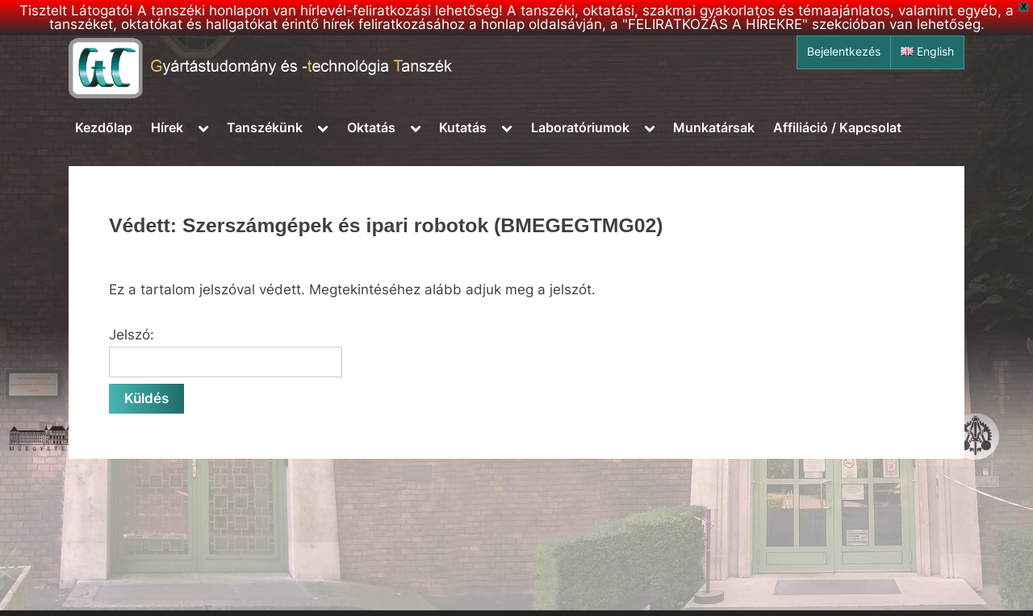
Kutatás (463, 127)
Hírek (167, 127)
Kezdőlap (103, 127)
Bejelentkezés (843, 51)
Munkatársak (714, 127)
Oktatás (371, 127)
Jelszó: (225, 352)
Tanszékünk (265, 127)
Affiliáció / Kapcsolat (837, 127)
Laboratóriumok (580, 127)
